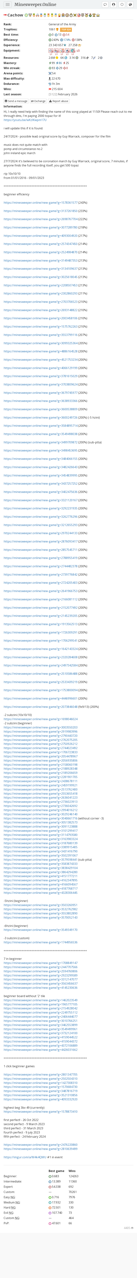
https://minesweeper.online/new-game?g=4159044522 (40, 1037)
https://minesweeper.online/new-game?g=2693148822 (40, 310)
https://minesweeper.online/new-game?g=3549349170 (40, 930)
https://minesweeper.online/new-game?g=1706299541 (40, 641)
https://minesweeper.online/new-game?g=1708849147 (40, 963)
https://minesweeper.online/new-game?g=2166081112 (40, 599)
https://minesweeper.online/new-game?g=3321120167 (40, 500)
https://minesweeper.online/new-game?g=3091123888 (40, 826)
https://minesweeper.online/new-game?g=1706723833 (40, 752)
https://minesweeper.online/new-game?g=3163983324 (40, 839)
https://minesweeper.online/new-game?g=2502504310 (40, 1079)
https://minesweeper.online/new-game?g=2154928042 (40, 1008)
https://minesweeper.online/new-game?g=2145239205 (40, 616)
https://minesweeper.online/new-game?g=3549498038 (40, 434)
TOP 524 (66, 29)
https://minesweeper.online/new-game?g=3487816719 (40, 1091)
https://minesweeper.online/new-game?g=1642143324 (40, 649)
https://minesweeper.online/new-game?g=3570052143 (40, 917)
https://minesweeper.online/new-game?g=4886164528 (40, 351)
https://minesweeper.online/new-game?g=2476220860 (40, 1145)
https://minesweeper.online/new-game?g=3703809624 (40, 384)
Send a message (16, 101)
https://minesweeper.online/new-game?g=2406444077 (40, 1017)
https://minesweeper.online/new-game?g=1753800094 (40, 690)
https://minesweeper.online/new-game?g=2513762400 (40, 789)
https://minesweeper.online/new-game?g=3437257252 (40, 484)
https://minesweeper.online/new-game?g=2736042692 (40, 806)
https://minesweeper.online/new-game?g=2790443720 (40, 736)
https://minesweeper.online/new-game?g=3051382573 (40, 822)
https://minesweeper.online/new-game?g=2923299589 (40, 975)
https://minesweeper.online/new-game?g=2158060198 (40, 765)
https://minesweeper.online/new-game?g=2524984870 (40, 252)
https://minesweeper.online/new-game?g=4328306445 (40, 893)
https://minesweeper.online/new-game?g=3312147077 (40, 979)
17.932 (55, 1202)
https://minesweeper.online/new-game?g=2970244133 (40, 533)
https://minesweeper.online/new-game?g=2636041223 (40, 798)
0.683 (54, 1176)
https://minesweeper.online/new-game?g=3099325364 (40, 343)
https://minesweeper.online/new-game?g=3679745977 (40, 393)
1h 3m (54, 84)
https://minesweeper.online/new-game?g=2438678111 (40, 781)
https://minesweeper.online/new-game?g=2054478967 (40, 756)
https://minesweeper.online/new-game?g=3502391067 (40, 855)
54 (66, 35)
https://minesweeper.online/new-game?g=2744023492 (40, 748)
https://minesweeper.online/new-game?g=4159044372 (40, 1041)
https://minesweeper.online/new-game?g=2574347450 (40, 244)
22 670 (56, 78)
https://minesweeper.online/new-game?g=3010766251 (40, 1021)
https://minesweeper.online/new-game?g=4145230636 (40, 988)
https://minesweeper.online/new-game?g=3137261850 (40, 211)
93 (52, 68)
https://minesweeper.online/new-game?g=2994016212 (40, 810)
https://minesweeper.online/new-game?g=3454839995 (40, 475)
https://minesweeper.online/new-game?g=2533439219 (40, 682)
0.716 (54, 1197)
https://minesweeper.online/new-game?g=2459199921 (40, 785)
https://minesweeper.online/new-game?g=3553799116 (40, 335)
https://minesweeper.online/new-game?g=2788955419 (40, 558)
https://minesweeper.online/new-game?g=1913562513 (40, 624)
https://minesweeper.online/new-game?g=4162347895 (40, 880)
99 (52, 63)
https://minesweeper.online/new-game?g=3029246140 (40, 814)
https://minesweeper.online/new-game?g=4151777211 (40, 876)
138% (77, 40)
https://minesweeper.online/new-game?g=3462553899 (40, 1025)
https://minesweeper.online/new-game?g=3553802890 (40, 913)
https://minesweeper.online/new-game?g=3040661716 (40, 818)
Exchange (38, 101)
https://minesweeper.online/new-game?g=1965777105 (40, 1004)
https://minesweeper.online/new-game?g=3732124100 (40, 1033)
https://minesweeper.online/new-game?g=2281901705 (40, 777)
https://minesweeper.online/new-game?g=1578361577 (40, 203)
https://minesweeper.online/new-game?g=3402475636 (40, 492)
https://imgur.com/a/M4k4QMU (25, 1157)
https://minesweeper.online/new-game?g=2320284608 (40, 657)
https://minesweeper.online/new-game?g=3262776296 (40, 517)
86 (59, 63)
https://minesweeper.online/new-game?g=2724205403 (40, 583)
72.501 (55, 1207)
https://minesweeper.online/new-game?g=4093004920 (40, 236)
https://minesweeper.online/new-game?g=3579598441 (40, 860)
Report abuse (58, 101)
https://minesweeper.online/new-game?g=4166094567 (40, 884)
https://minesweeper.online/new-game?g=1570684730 (40, 1087)
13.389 (55, 1181)
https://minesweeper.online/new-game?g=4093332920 (40, 1099)
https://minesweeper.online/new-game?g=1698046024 (40, 719)
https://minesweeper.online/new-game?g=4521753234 (40, 360)
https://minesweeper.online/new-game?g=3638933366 (40, 401)
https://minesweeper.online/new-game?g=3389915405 (40, 847)
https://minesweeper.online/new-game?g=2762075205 (40, 740)
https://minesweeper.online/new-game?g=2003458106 (40, 318)
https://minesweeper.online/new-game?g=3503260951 (40, 905)
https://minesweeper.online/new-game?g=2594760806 (40, 971)
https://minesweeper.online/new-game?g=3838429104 (40, 868)
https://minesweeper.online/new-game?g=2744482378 (40, 566)
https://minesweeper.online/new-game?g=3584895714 (40, 426)
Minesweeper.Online (35, 4)
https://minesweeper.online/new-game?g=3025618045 (40, 277)
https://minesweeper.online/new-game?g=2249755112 (40, 1012)
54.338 (55, 1187)
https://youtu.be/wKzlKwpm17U (25, 120)
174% (65, 40)
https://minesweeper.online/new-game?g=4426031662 (40, 1050)
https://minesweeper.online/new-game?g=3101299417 (40, 831)
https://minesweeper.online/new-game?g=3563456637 (40, 983)
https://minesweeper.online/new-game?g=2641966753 (40, 591)
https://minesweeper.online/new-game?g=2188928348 (40, 769)
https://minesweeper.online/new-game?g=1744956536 (40, 942)
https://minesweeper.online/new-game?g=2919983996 (40, 732)
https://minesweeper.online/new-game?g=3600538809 (40, 409)
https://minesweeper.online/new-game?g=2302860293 (40, 293)
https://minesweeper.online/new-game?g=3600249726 (40, 417)
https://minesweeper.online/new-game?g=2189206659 (40, 773)
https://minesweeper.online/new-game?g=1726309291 (40, 632)
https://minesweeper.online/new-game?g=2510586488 (40, 674)
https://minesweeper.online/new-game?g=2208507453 (40, 285)
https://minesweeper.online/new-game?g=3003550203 (40, 727)
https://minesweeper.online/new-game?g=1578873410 (40, 1112)
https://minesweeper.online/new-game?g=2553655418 (40, 794)
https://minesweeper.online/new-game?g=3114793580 (40, 835)
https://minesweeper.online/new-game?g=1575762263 (40, 326)
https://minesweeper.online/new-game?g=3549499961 (40, 1029)
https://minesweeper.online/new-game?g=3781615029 (40, 376)
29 (59, 68)
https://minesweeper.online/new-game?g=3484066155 (40, 459)
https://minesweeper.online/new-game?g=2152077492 (40, 608)
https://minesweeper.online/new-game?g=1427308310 (40, 1083)
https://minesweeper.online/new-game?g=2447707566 (40, 967)
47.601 (55, 1223)
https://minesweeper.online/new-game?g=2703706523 (40, 302)
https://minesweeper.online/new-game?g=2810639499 (40, 1149)
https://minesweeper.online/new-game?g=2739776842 (40, 575)
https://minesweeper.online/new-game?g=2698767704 (40, 219)
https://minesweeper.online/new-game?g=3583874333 (40, 864)
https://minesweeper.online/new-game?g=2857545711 (40, 550)
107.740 (55, 1213)
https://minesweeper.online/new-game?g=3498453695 (40, 450)
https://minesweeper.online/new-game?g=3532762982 (40, 909)
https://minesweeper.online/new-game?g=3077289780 (40, 227)
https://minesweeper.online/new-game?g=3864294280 (40, 872)
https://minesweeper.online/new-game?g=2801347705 (40, 1074)
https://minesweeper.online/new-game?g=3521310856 (40, 1095)
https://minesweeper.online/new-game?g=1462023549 (40, 1000)
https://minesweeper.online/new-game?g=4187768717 (40, 889)
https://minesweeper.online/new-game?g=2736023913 (40, 802)
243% (54, 40)
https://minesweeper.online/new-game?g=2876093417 (40, 541)
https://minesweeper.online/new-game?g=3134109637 (40, 269)
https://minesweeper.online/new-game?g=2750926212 (40, 744)
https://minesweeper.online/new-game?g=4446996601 (40, 698)
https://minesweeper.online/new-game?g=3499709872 (40, 442)
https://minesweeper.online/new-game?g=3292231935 (40, 508)
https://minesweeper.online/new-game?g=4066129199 (40, 368)
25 (66, 63)
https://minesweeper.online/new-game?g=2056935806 (40, 760)
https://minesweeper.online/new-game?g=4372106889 (40, 1046)
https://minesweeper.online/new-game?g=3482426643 (40, 467)
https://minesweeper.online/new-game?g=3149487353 (40, 260)
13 (58, 35)
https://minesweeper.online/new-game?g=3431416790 (40, 851)
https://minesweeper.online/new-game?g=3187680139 (40, 843)
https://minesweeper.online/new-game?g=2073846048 (40, 707)
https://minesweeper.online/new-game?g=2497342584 (40, 665)
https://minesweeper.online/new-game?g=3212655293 (40, 525)
